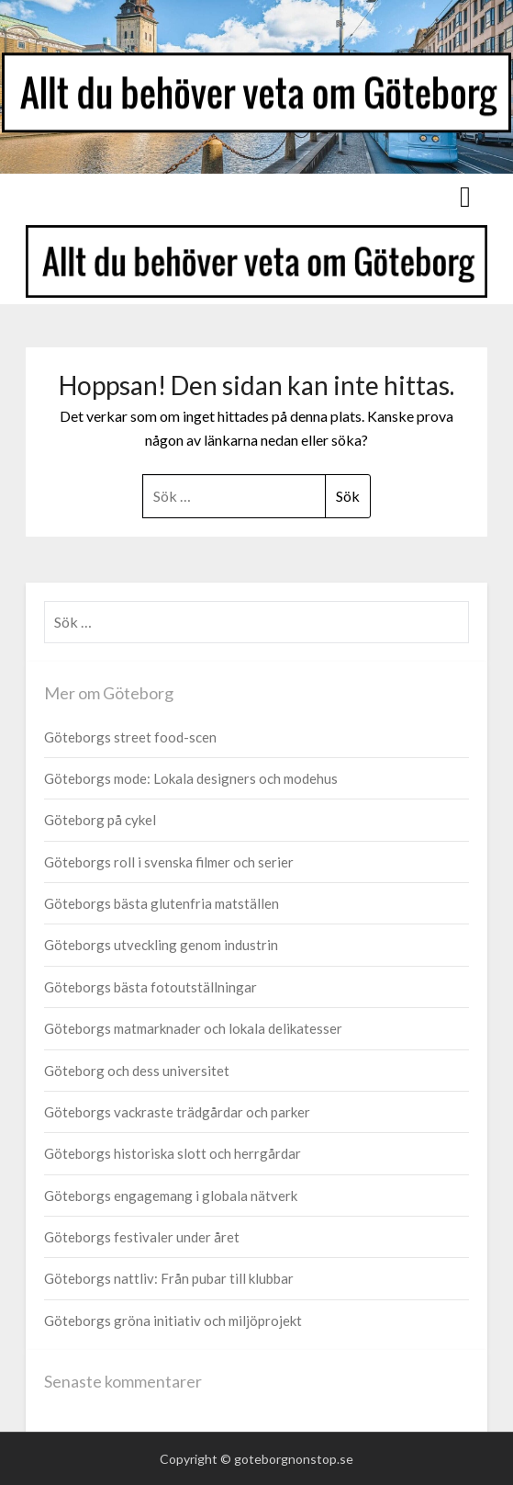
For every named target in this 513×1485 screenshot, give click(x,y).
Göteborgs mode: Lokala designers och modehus (191, 778)
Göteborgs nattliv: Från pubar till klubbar (169, 1278)
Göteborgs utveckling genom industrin (161, 944)
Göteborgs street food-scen (130, 737)
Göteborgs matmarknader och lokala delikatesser (193, 1028)
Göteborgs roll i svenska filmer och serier (169, 862)
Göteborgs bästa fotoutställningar (150, 987)
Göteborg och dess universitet (136, 1070)
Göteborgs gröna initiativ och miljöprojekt (173, 1320)
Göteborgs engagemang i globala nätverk (170, 1195)
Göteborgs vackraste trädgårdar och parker (177, 1112)
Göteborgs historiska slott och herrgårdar (172, 1153)
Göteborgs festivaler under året (142, 1237)
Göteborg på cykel (100, 819)
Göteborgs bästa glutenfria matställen (161, 903)
